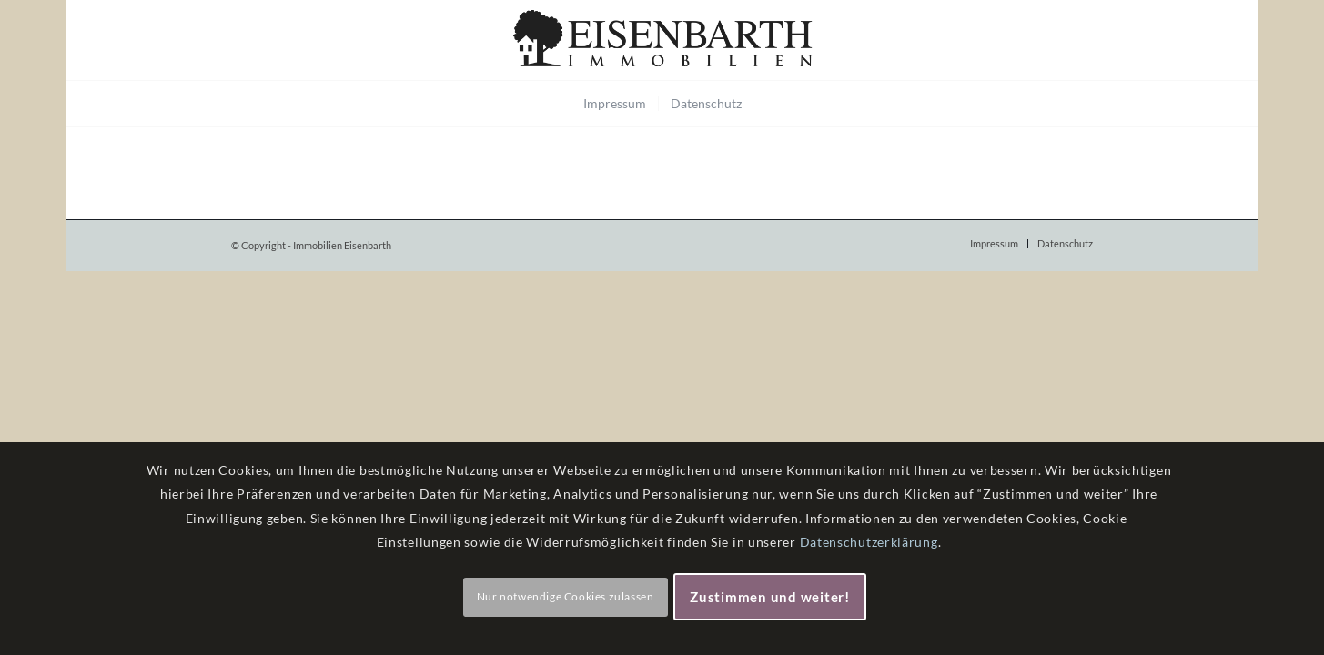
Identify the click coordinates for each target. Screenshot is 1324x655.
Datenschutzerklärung (869, 541)
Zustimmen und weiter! (770, 597)
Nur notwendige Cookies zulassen (565, 596)
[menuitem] (614, 103)
